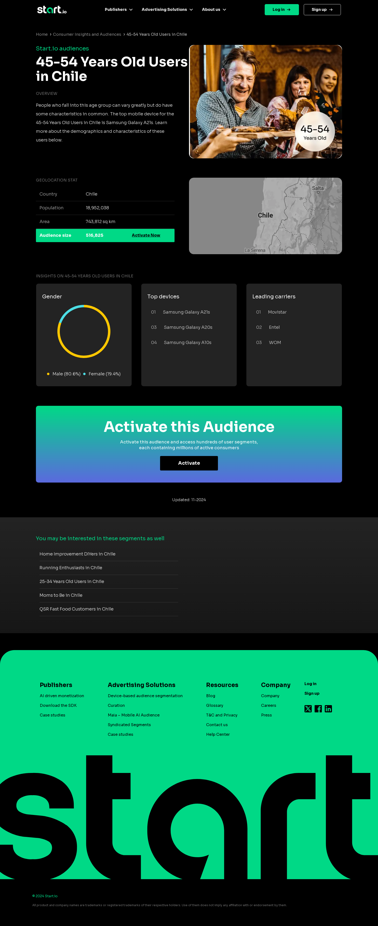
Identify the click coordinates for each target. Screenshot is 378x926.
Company (273, 685)
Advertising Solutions (164, 9)
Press (266, 715)
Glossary (214, 705)
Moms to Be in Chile (61, 595)
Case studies (52, 715)
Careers (268, 705)
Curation (116, 705)
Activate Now (146, 235)
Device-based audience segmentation (145, 695)
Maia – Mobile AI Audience (134, 715)
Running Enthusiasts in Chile (71, 567)
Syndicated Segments (129, 724)
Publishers (116, 9)
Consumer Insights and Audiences (87, 34)
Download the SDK (58, 705)
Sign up (319, 9)
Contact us (217, 724)
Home (42, 34)
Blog (210, 695)
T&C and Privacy (221, 715)
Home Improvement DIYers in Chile (77, 554)
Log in (279, 9)
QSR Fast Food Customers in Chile (77, 609)
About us (211, 9)
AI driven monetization (62, 695)
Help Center (218, 734)
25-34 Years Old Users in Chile (72, 581)
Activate (189, 463)
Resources (222, 685)
